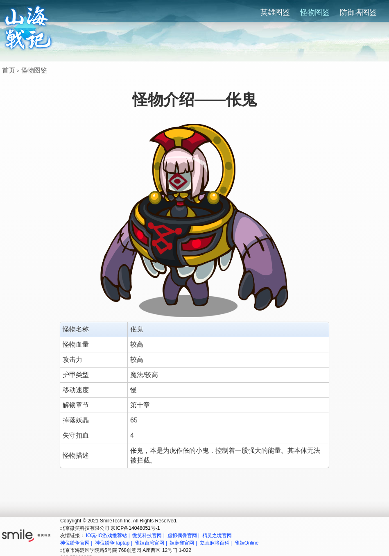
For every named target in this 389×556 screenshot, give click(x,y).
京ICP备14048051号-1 (135, 528)
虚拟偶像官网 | (184, 535)
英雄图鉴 (275, 12)
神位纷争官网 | (77, 543)
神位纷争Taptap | (114, 543)
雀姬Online (247, 543)
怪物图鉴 (315, 12)
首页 (8, 70)
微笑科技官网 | (149, 535)
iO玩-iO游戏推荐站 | (108, 535)
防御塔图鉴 (358, 12)
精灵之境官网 (217, 535)
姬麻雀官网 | (184, 543)
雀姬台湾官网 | (151, 543)
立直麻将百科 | (216, 543)
